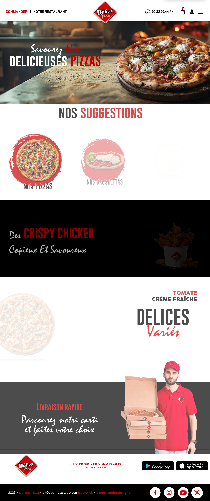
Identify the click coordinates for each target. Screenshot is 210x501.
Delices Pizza (29, 492)
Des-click (85, 492)
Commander (16, 12)
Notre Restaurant (50, 12)
